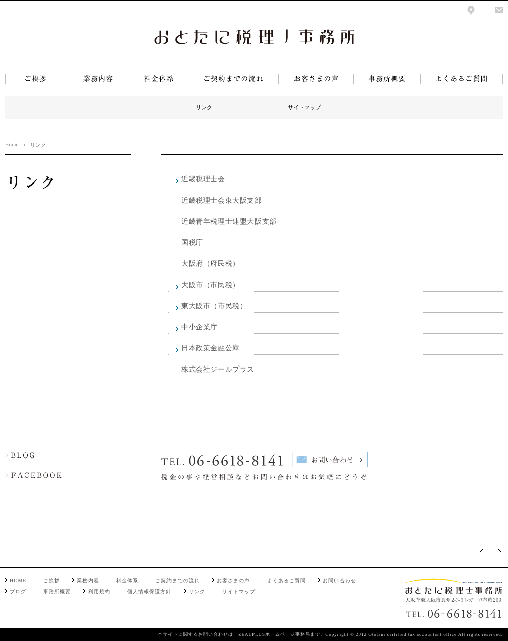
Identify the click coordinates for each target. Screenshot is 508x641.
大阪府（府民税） (210, 263)
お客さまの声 (233, 580)
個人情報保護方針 (149, 591)
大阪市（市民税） (210, 285)
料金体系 (127, 580)
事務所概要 (57, 591)
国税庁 (192, 242)
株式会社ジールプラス (218, 369)
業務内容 (88, 580)
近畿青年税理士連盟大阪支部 (229, 221)
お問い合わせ (339, 580)
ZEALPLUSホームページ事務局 (274, 634)
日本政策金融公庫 (210, 348)
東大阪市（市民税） (214, 306)
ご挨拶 (51, 580)
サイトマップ (239, 591)
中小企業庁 (199, 327)
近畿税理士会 (203, 179)
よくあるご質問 (286, 580)
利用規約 (99, 591)
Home (12, 144)
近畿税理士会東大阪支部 (221, 200)
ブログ (18, 591)
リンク (197, 591)
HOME (18, 580)
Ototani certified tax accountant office (412, 634)
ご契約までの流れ (177, 580)
